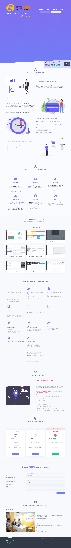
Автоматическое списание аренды (14, 100)
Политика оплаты (48, 538)
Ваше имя (27, 471)
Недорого (40, 9)
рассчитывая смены (10, 106)
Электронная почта (29, 475)
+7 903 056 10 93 (44, 12)
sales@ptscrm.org (10, 481)
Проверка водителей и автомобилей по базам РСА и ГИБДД (49, 124)
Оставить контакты (35, 453)
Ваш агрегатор (28, 488)
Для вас (61, 9)
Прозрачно (54, 9)
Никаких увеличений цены (15, 191)
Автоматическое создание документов (44, 132)
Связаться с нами (55, 12)
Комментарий (28, 482)
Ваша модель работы (49, 488)
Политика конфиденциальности (56, 538)
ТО (20, 145)
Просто (47, 9)
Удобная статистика (40, 83)
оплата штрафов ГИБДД (20, 111)
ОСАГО (20, 151)
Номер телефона (28, 478)
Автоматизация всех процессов (43, 121)
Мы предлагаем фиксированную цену (15, 184)
